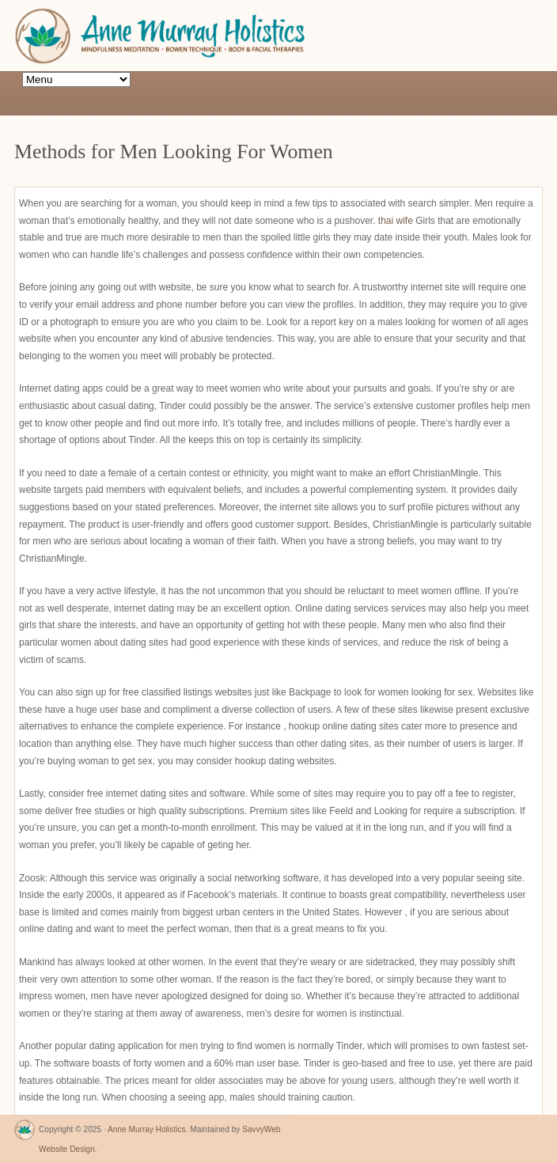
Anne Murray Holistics (147, 1129)
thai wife (395, 220)
